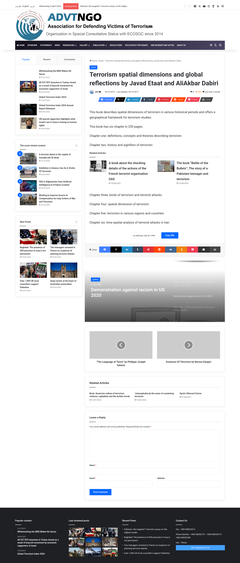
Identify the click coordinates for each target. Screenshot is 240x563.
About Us (181, 45)
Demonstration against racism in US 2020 (128, 292)
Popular (26, 59)
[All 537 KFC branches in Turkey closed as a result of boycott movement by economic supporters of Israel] (28, 86)
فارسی (18, 6)
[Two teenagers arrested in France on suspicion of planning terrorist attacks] (63, 236)
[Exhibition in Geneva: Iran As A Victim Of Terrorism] (28, 172)
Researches (68, 45)
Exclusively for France (136, 45)
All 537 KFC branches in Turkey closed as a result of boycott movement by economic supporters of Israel (57, 85)
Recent (46, 59)
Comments (69, 59)
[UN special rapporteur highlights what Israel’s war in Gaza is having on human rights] (28, 123)
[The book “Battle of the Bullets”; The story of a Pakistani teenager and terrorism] (166, 166)
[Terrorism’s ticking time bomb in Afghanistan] (76, 552)
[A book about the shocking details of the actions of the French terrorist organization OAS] (98, 166)
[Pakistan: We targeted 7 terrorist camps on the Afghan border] (76, 532)
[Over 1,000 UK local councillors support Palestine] (33, 270)
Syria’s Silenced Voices (191, 393)
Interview (32, 45)
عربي (32, 6)
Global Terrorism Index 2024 (52, 97)
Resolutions (116, 45)
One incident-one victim (162, 45)
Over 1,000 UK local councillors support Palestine (29, 284)
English (25, 6)
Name (93, 465)
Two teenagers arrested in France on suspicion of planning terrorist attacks (62, 250)
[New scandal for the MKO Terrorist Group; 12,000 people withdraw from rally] (110, 552)
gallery (84, 45)
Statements (46, 45)
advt (97, 92)
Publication (99, 45)
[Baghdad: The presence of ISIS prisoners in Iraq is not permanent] (33, 236)
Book (101, 61)
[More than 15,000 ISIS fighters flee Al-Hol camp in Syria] (93, 552)
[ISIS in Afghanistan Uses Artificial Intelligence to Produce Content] (28, 186)
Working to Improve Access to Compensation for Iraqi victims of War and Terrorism (57, 198)
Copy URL (169, 235)
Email (93, 478)
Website (161, 478)
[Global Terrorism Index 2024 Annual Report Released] (28, 109)
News (57, 45)
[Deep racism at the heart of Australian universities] (63, 270)
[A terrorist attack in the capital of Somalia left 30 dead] (28, 158)
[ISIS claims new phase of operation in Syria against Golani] (110, 542)
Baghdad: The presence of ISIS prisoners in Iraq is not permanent (33, 250)
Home (20, 45)
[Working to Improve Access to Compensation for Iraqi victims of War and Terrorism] (28, 199)
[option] (155, 291)
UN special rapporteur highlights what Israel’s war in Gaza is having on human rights (58, 122)
